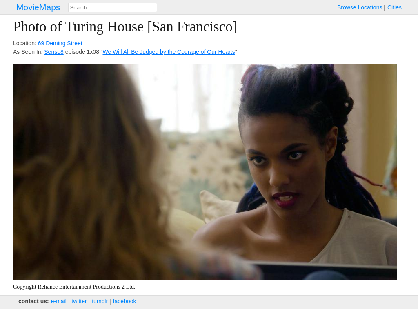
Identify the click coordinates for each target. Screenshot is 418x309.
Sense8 (53, 52)
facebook (124, 301)
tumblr (100, 301)
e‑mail (59, 301)
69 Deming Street (60, 43)
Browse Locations (359, 7)
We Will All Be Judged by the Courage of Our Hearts (169, 52)
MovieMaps (38, 7)
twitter (79, 301)
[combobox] (112, 7)
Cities (394, 7)
